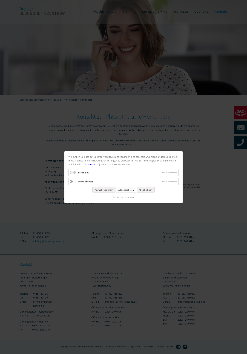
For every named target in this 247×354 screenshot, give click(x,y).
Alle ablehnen (145, 189)
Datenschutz (91, 164)
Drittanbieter (85, 181)
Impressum (129, 197)
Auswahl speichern (104, 189)
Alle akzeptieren (126, 189)
